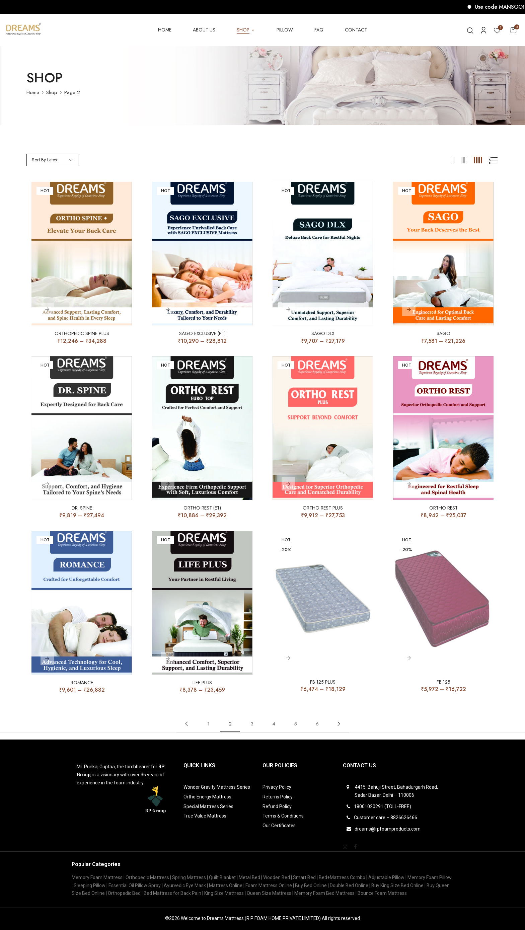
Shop (51, 92)
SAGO (443, 333)
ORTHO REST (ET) (202, 508)
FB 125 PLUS (322, 682)
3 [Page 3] (251, 723)
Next (339, 723)
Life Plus (202, 683)
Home (32, 92)
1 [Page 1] (208, 723)
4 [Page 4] (273, 723)
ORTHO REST (443, 508)
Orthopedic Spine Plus (82, 333)
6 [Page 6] (317, 723)
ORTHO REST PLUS (323, 508)
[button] (513, 29)
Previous (186, 723)
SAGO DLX (322, 333)
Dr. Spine (82, 508)
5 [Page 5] (295, 723)
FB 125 (443, 682)
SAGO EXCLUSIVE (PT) (202, 333)
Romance (82, 683)
